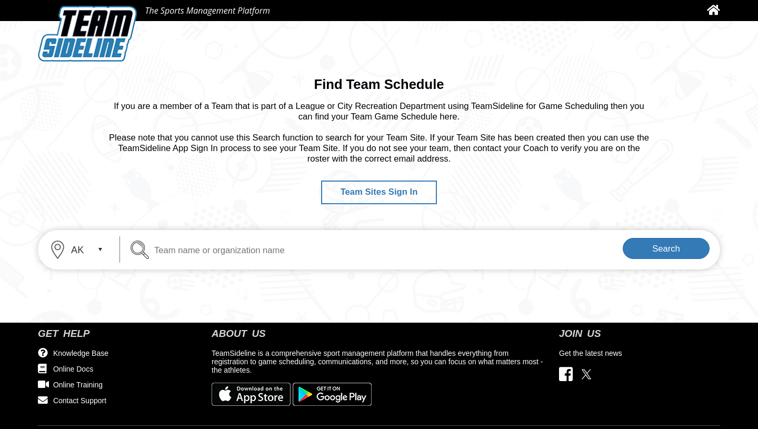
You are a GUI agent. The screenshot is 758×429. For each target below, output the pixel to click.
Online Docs (73, 369)
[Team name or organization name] (193, 250)
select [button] (100, 249)
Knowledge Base (80, 353)
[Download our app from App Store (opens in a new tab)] (252, 394)
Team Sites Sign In (379, 192)
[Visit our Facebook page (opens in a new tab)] (568, 374)
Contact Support (79, 400)
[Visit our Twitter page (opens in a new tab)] (586, 374)
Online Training (78, 385)
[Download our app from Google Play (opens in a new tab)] (332, 394)
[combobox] (80, 249)
